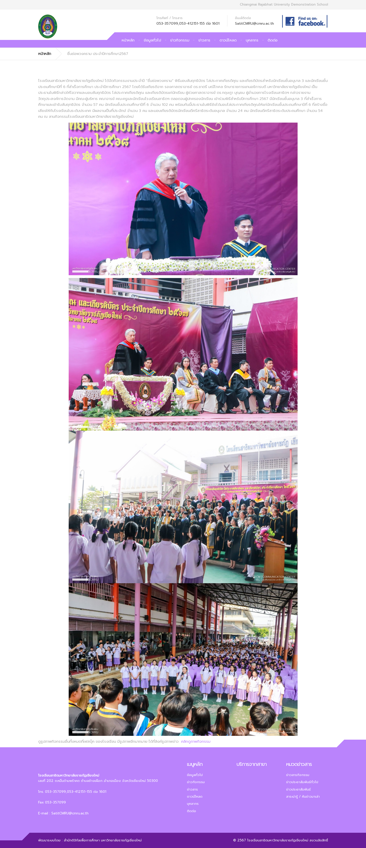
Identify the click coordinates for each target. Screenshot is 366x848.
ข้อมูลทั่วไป (152, 40)
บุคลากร (252, 40)
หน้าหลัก (128, 40)
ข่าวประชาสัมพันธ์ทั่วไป (302, 782)
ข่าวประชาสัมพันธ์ (298, 789)
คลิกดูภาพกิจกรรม (195, 741)
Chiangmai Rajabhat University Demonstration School (284, 4)
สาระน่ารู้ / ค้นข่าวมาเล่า (303, 796)
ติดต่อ (272, 40)
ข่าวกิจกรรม (179, 40)
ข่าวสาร (204, 40)
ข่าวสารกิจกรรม (297, 775)
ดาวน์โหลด (228, 40)
